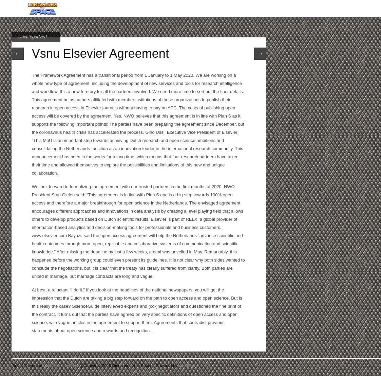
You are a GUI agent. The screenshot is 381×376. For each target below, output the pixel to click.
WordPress (188, 365)
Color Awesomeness (61, 365)
